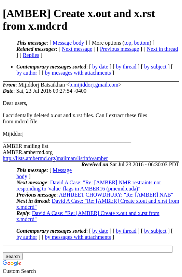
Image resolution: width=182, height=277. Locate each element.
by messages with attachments (78, 73)
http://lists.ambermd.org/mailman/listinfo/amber (55, 158)
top (127, 43)
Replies (31, 55)
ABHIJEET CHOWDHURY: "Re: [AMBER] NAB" (116, 195)
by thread (126, 67)
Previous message (119, 49)
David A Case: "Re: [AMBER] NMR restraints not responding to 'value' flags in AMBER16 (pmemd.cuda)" (88, 185)
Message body (68, 43)
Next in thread (162, 49)
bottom (141, 43)
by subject (155, 67)
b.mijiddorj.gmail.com (93, 85)
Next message (77, 49)
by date (100, 67)
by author (26, 73)
